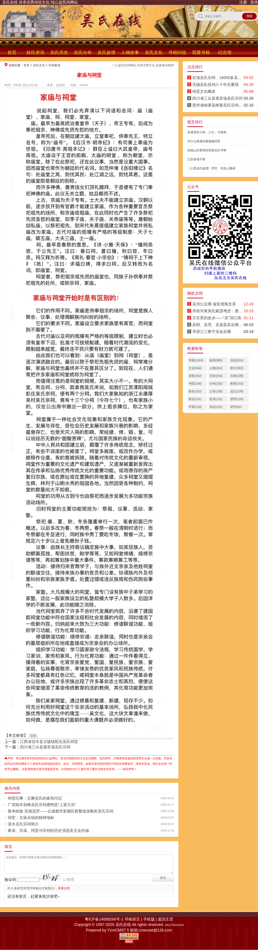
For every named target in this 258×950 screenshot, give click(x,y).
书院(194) (195, 383)
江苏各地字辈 (196, 159)
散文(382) (236, 368)
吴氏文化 (154, 52)
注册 (243, 2)
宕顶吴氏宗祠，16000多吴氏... (218, 78)
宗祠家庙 (54, 65)
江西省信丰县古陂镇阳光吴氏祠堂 (49, 742)
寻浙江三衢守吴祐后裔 (211, 332)
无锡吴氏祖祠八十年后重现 (215, 84)
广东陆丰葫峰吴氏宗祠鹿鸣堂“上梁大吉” (42, 805)
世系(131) (216, 399)
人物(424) (216, 368)
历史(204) (216, 376)
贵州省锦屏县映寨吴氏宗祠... (217, 105)
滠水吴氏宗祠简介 (23, 824)
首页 (11, 52)
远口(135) (236, 391)
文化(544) (195, 368)
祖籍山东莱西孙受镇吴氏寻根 (206, 150)
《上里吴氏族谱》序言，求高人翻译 (211, 168)
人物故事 (130, 52)
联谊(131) (195, 399)
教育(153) (236, 383)
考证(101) (216, 406)
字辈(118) (195, 406)
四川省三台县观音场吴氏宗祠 (45, 747)
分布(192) (216, 383)
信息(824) (236, 360)
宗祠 (33, 735)
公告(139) (216, 391)
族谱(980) (216, 360)
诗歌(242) (195, 376)
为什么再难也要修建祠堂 (203, 141)
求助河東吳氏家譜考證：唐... (217, 311)
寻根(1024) (196, 360)
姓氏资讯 (35, 52)
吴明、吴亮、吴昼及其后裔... (217, 325)
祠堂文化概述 (203, 91)
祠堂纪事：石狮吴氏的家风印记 (35, 798)
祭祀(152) (195, 391)
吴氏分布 (83, 52)
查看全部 (64, 888)
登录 (254, 2)
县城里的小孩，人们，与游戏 (206, 132)
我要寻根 (201, 52)
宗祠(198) (236, 376)
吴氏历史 (59, 52)
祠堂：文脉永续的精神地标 (31, 817)
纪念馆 (225, 52)
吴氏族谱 (106, 52)
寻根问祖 (177, 52)
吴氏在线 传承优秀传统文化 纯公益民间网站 (40, 2)
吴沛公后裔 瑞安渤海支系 (214, 304)
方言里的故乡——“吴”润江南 (216, 318)
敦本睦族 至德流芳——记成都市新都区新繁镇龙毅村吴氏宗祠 (60, 811)
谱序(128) (236, 399)
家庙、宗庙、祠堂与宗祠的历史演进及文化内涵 (48, 830)
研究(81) (236, 406)
